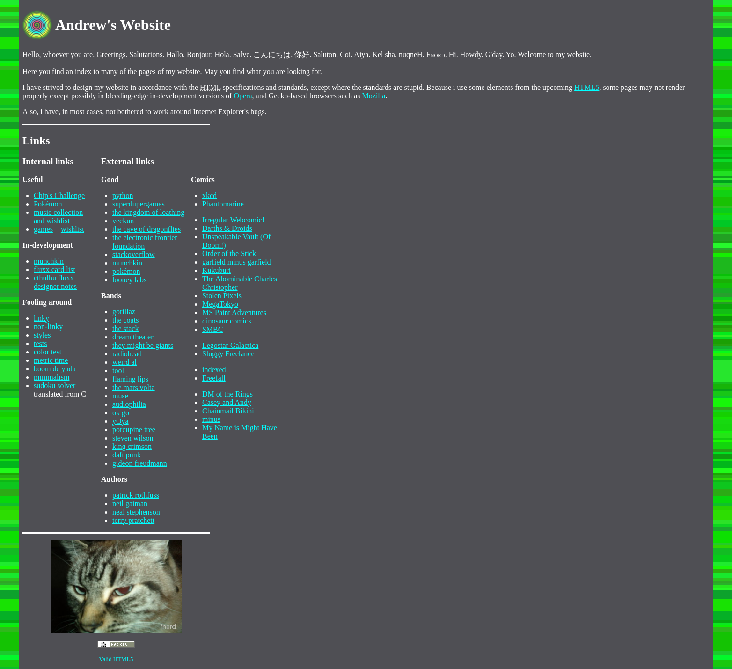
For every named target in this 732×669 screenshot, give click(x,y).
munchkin (49, 261)
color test (47, 352)
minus (211, 419)
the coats (125, 320)
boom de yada (55, 369)
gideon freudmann (139, 463)
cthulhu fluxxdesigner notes (55, 282)
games (43, 229)
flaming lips (130, 379)
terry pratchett (133, 520)
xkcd (209, 195)
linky (41, 318)
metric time (51, 360)
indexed (214, 370)
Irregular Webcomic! (233, 220)
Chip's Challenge (59, 195)
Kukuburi (216, 270)
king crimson (132, 446)
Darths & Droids (227, 228)
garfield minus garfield (236, 262)
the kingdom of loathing (148, 212)
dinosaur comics (226, 321)
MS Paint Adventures (234, 312)
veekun (123, 221)
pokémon (126, 271)
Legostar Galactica (230, 345)
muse (120, 396)
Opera (243, 96)
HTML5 (586, 87)
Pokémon (48, 204)
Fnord (435, 55)
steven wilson (133, 438)
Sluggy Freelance (228, 354)
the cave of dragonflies (146, 229)
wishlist (72, 229)
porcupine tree (133, 430)
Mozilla (374, 96)
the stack (125, 328)
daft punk (126, 455)
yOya (120, 421)
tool (118, 371)
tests (40, 343)
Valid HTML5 (116, 659)
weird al (124, 362)
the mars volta (133, 387)
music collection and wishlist (58, 216)
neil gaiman (129, 503)
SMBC (212, 329)
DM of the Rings (227, 394)
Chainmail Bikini (228, 411)
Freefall (214, 378)
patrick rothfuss (135, 495)
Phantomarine (223, 204)
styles (42, 335)
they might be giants (142, 345)
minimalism (51, 377)
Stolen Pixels (222, 296)
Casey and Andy (226, 402)
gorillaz (123, 312)
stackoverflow (133, 254)
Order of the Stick (229, 253)
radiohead (127, 354)
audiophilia (129, 404)
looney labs (129, 280)
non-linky (48, 327)
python (122, 195)
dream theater (133, 337)
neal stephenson (136, 512)
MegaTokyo (220, 304)
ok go (120, 413)
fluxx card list (54, 269)
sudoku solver (54, 386)
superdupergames (138, 204)
